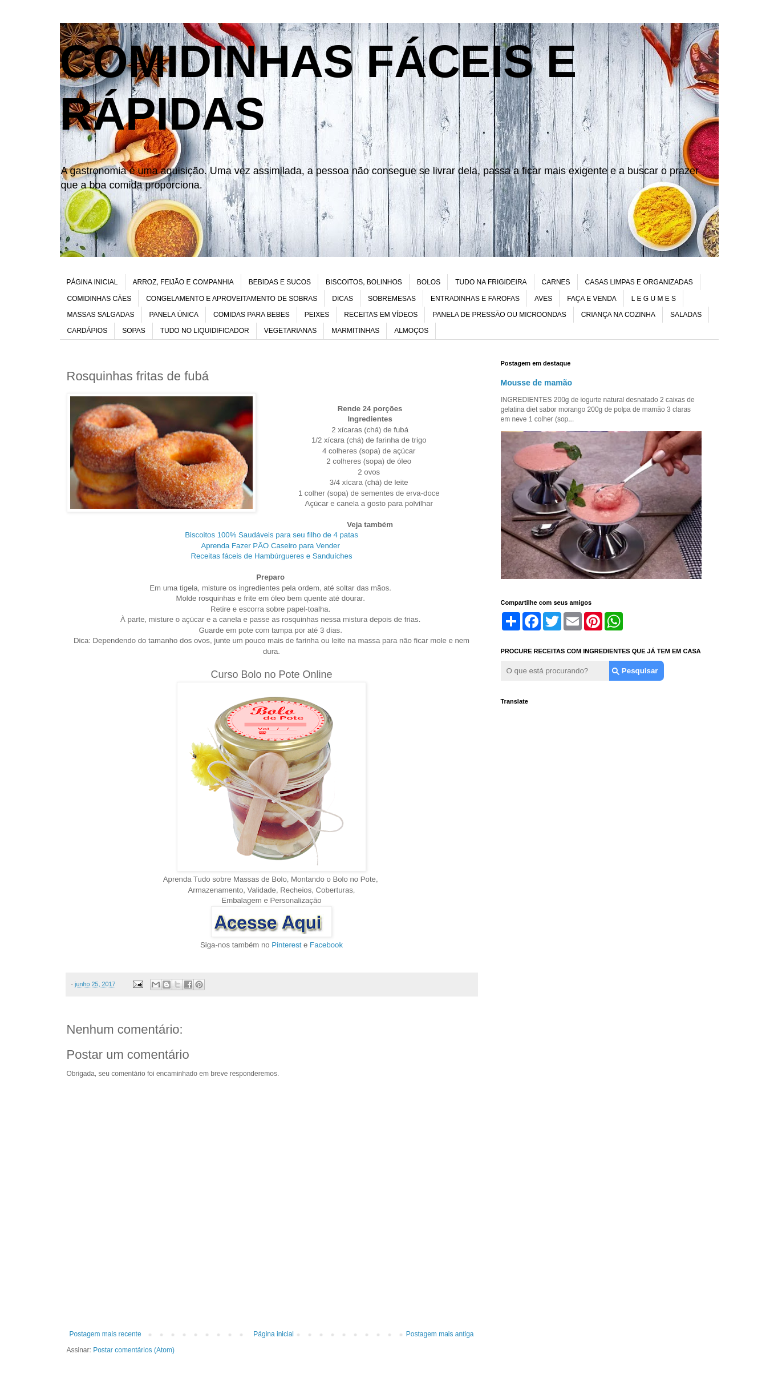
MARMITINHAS (355, 331)
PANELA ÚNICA (173, 315)
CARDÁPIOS (87, 331)
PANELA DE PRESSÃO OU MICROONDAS (499, 315)
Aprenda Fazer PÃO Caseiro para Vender (271, 545)
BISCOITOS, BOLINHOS (364, 282)
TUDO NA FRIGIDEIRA (490, 282)
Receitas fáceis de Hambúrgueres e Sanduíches (271, 556)
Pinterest (286, 945)
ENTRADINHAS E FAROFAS (475, 299)
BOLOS (428, 282)
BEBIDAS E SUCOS (280, 282)
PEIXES (317, 315)
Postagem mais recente (105, 1334)
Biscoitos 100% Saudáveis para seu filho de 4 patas (271, 535)
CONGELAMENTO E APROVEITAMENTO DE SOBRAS (231, 299)
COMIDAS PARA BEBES (251, 315)
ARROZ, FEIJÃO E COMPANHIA (183, 282)
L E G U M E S (653, 299)
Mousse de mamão (537, 382)
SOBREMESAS (392, 299)
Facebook (326, 945)
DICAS (342, 299)
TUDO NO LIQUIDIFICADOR (204, 331)
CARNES (556, 282)
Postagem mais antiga (440, 1334)
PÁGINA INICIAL (92, 282)
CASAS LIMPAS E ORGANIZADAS (639, 282)
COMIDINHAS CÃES (99, 299)
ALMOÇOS (411, 331)
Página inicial (273, 1334)
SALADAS (686, 315)
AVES (543, 299)
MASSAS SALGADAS (101, 315)
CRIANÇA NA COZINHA (618, 315)
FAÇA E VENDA (592, 299)
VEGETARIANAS (290, 331)
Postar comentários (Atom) (134, 1350)
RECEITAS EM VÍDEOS (381, 315)
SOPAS (133, 331)
